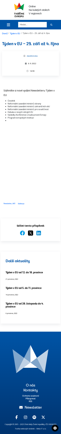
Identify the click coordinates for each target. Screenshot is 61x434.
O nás (30, 384)
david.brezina (32, 56)
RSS (30, 401)
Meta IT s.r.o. (41, 428)
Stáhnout (21, 203)
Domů (4, 33)
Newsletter (30, 407)
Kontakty (30, 389)
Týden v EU (15, 33)
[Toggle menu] (8, 24)
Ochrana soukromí (30, 395)
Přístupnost (30, 398)
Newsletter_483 (9, 203)
